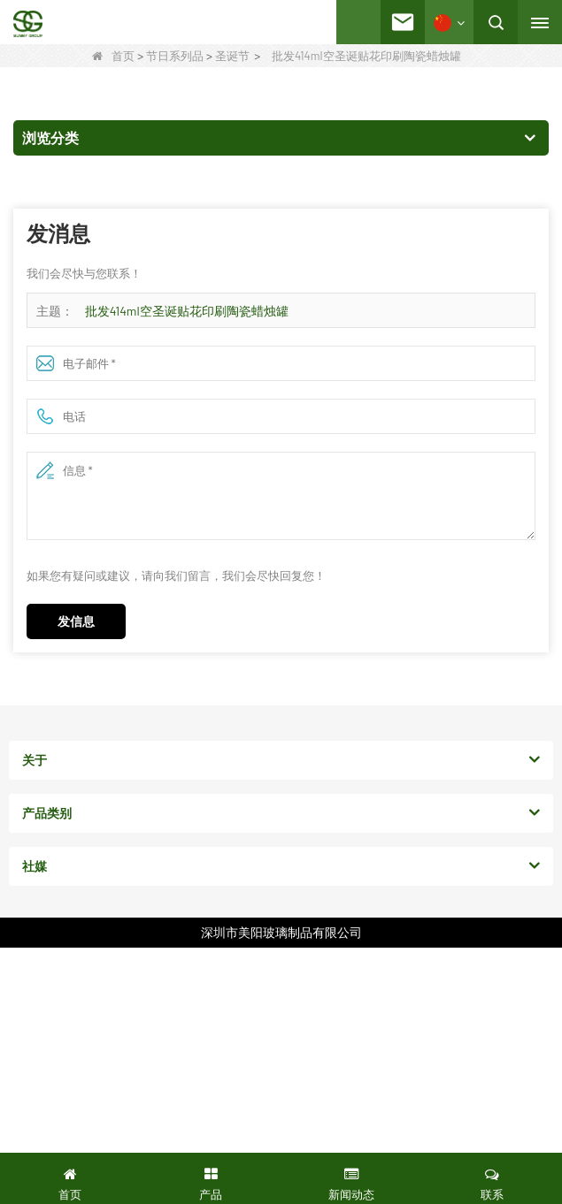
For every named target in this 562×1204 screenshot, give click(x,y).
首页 (113, 56)
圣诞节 (232, 56)
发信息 (76, 621)
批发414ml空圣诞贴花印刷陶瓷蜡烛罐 (187, 310)
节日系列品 (175, 56)
